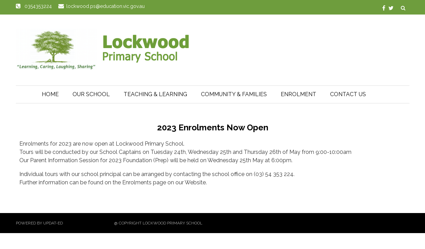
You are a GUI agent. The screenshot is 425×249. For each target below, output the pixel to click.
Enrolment (298, 94)
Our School (91, 94)
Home (50, 94)
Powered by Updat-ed (39, 223)
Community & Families (234, 94)
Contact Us (348, 94)
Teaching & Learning (155, 94)
